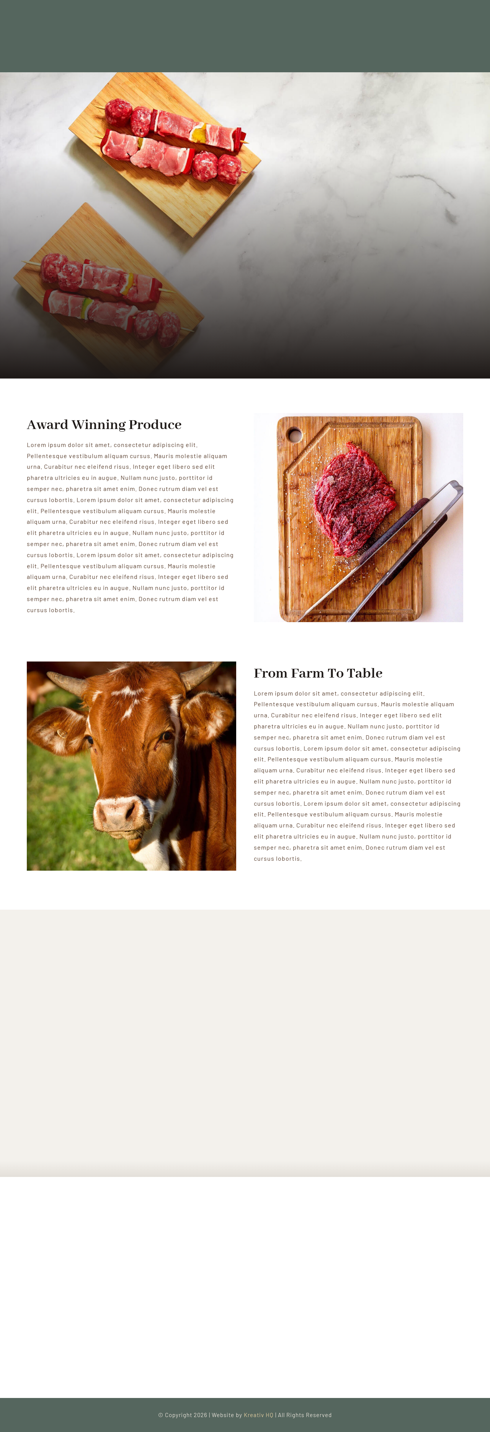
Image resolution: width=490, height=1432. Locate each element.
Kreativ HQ (259, 1414)
